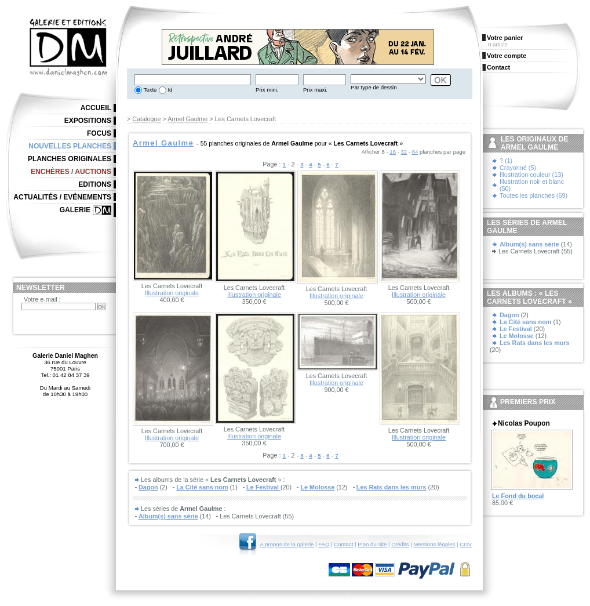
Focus (99, 133)
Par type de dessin (373, 87)
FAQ (323, 544)
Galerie (75, 210)
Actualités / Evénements (62, 197)
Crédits (400, 544)
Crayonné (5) (518, 167)
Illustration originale (172, 292)
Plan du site (372, 544)
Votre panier (505, 37)
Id (169, 89)
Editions (94, 184)
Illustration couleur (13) (531, 174)
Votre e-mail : (42, 299)
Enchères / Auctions (71, 172)
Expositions (87, 121)
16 (392, 151)
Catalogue (146, 118)
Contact (343, 544)
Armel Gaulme (187, 118)
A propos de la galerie (287, 544)
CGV (466, 544)
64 (415, 151)
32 (404, 151)
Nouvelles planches (69, 146)
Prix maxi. (315, 89)
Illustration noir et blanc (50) (532, 185)
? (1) (506, 160)
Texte (149, 89)
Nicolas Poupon (524, 423)
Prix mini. (267, 89)
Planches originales (69, 159)
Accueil (96, 108)
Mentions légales (434, 544)
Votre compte (506, 55)
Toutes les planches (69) (533, 195)
